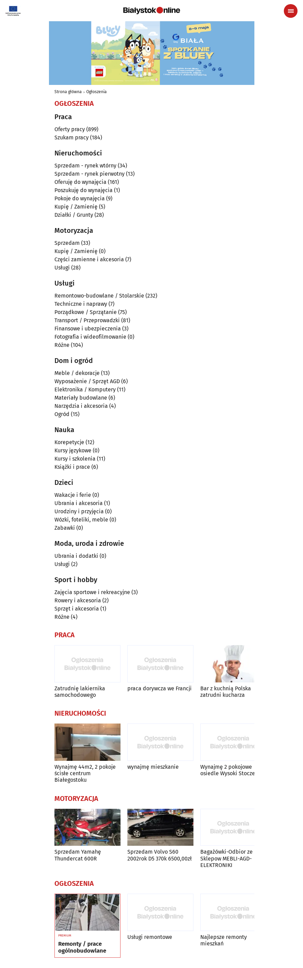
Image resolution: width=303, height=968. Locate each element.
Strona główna (68, 91)
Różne (62, 345)
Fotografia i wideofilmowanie (90, 337)
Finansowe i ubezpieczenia (87, 328)
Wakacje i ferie (72, 495)
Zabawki (64, 528)
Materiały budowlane (80, 397)
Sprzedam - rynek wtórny (85, 165)
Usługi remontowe (149, 937)
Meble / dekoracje (77, 373)
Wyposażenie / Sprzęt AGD (87, 381)
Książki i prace (72, 467)
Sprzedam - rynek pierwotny (89, 174)
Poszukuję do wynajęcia (83, 190)
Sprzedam (67, 243)
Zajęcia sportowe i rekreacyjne (92, 592)
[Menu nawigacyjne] (291, 11)
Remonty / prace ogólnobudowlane (82, 947)
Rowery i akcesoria (77, 600)
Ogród (62, 414)
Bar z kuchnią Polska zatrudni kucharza (225, 691)
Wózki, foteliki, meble (81, 519)
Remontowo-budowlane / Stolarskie (99, 295)
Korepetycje (69, 442)
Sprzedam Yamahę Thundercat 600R (77, 855)
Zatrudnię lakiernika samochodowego (79, 691)
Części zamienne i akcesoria (89, 259)
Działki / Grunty (73, 215)
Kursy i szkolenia (75, 458)
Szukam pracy (71, 137)
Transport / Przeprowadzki (87, 320)
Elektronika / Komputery (85, 389)
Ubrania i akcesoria (78, 503)
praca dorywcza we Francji (159, 688)
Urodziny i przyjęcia (79, 511)
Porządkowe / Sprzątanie (85, 312)
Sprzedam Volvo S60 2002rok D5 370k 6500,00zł (159, 855)
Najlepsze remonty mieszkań (223, 940)
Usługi (62, 267)
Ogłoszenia (96, 91)
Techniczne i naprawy (80, 304)
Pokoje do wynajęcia (79, 198)
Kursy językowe (72, 450)
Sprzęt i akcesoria (76, 608)
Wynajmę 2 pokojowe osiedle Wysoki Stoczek (229, 770)
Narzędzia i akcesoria (81, 406)
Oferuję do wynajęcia (80, 182)
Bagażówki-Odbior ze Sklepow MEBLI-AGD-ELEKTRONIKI (226, 858)
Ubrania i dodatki (76, 556)
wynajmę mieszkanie (153, 767)
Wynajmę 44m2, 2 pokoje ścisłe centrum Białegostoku (85, 773)
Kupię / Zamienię (76, 206)
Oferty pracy (69, 129)
